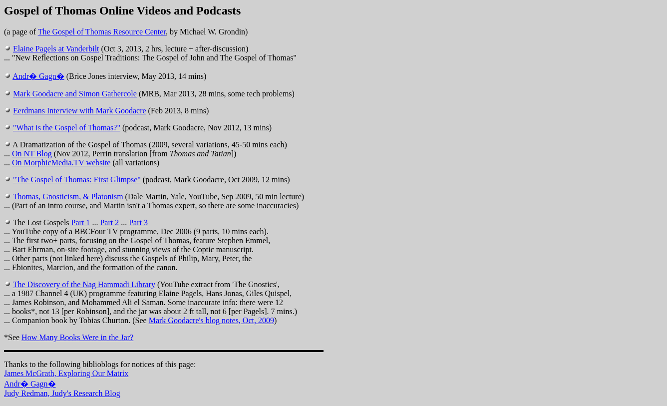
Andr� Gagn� (38, 76)
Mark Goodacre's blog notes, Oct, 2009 (211, 320)
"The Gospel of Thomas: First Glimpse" (77, 179)
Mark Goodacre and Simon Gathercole (75, 93)
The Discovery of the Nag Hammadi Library (84, 284)
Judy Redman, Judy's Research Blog (62, 393)
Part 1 (80, 222)
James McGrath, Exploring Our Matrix (66, 373)
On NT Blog (32, 153)
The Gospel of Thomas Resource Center (102, 31)
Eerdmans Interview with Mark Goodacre (79, 110)
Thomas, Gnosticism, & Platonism (68, 196)
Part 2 (109, 222)
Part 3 (138, 222)
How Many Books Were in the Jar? (77, 337)
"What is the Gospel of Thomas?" (66, 127)
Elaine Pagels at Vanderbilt (56, 48)
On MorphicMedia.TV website (61, 162)
